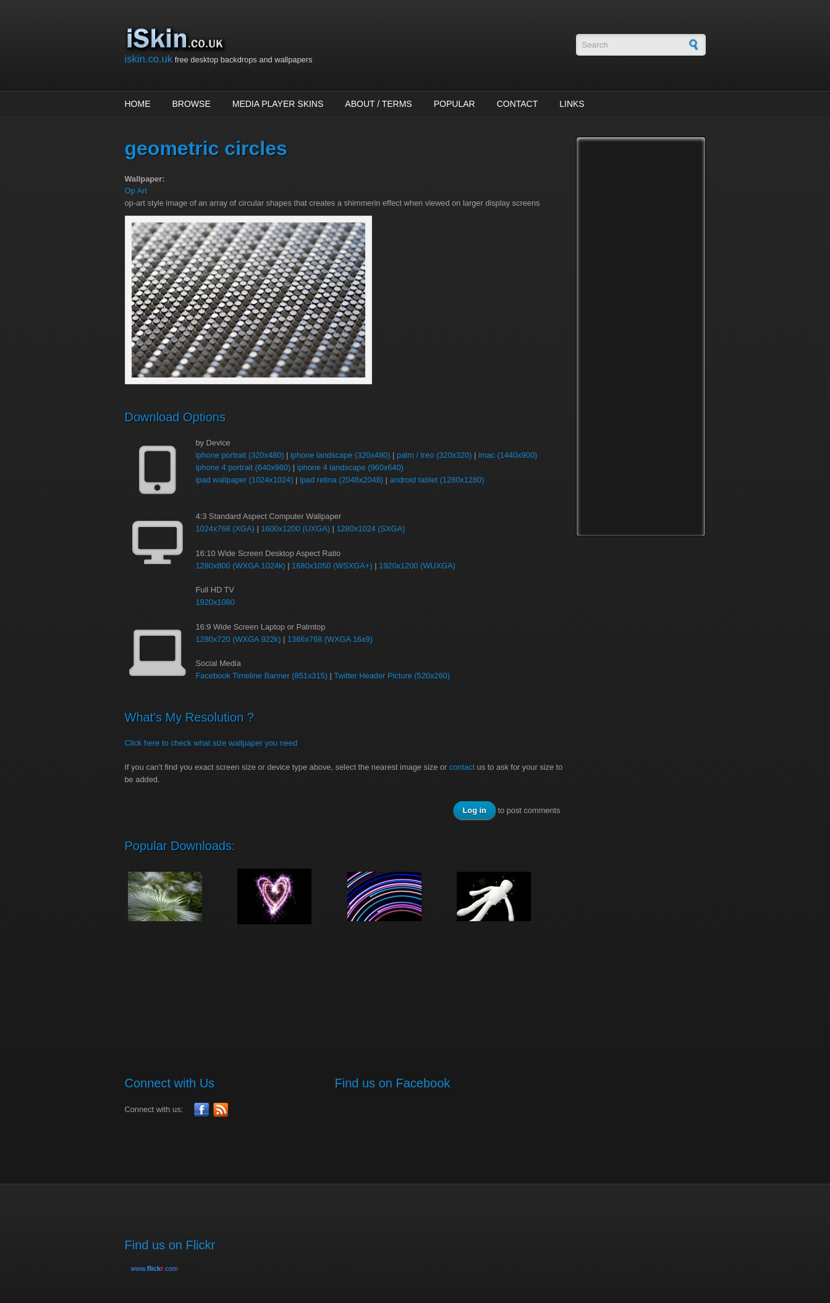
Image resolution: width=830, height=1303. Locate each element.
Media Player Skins (278, 104)
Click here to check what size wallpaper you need (211, 743)
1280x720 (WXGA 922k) (238, 639)
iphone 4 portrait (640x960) (243, 467)
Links (571, 104)
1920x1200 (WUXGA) (417, 565)
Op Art (136, 190)
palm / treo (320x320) (434, 455)
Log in (474, 810)
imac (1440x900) (507, 455)
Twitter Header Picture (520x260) (392, 675)
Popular (454, 104)
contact (462, 767)
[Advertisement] (350, 979)
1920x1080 (215, 602)
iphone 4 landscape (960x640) (350, 467)
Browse (191, 104)
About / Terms (378, 104)
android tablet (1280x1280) (437, 479)
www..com (154, 1268)
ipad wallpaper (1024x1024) (245, 479)
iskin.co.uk (149, 59)
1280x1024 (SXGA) (370, 528)
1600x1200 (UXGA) (295, 528)
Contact (517, 104)
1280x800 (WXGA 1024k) (241, 565)
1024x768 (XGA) (225, 528)
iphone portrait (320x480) (240, 455)
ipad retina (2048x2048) (341, 479)
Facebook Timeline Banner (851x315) (262, 675)
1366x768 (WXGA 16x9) (330, 639)
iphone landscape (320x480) (340, 455)
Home (138, 104)
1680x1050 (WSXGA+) (332, 565)
